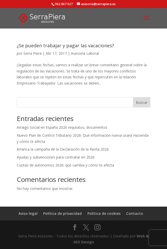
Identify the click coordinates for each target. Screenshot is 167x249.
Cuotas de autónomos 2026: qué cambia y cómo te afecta (65, 165)
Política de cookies (103, 213)
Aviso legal (28, 213)
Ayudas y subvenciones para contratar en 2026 (56, 157)
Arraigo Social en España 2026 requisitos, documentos (62, 127)
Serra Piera (32, 53)
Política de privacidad (62, 213)
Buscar (141, 102)
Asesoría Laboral (85, 53)
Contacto (134, 213)
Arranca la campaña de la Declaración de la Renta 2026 (63, 149)
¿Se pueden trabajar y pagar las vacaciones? (65, 45)
